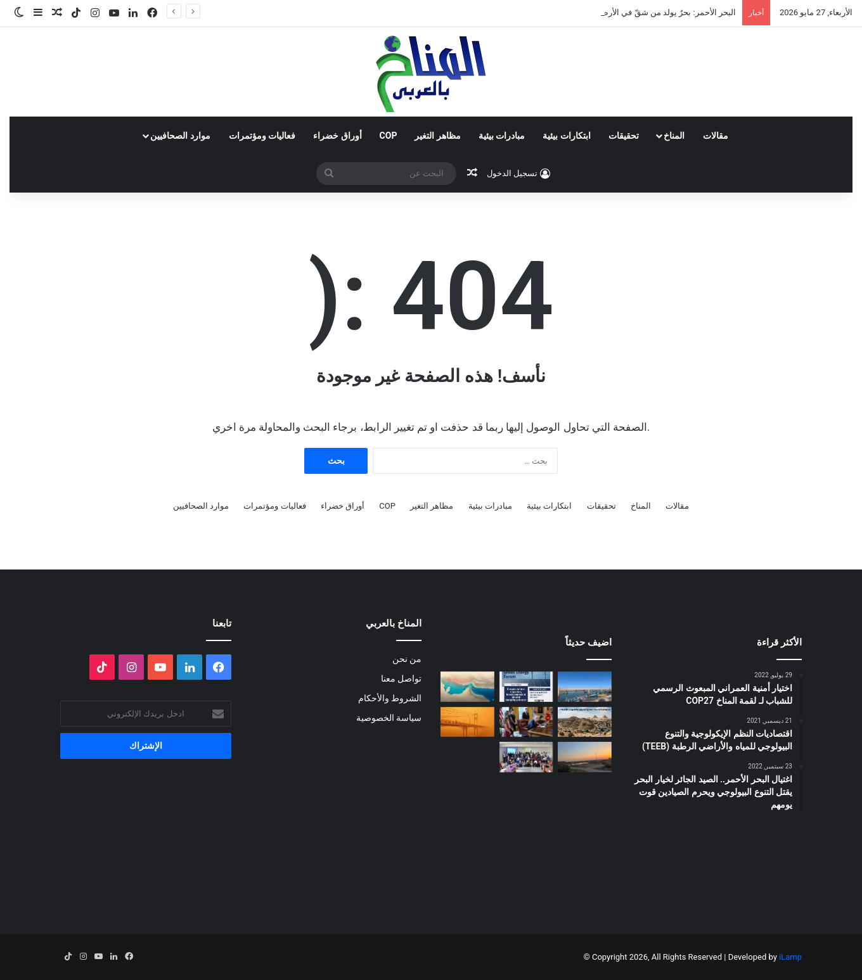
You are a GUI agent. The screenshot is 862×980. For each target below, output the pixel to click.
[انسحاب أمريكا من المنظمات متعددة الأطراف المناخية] (526, 722)
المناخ (674, 135)
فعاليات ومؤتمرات (262, 135)
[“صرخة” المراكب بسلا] (585, 686)
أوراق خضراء (337, 135)
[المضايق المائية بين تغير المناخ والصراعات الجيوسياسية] (467, 686)
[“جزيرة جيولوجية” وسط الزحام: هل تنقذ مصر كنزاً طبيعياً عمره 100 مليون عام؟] (585, 722)
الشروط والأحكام (389, 698)
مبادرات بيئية (502, 135)
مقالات (715, 135)
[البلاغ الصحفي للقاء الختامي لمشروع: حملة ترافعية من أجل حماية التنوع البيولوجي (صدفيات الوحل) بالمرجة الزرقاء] (526, 757)
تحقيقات (623, 135)
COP (388, 135)
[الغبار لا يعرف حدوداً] (467, 722)
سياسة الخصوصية (388, 718)
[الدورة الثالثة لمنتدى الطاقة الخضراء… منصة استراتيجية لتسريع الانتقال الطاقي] (526, 686)
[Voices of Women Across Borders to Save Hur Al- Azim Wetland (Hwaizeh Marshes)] (585, 757)
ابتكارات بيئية (566, 135)
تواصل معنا (401, 678)
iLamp (790, 957)
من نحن (406, 659)
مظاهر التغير (437, 135)
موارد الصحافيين (180, 135)
